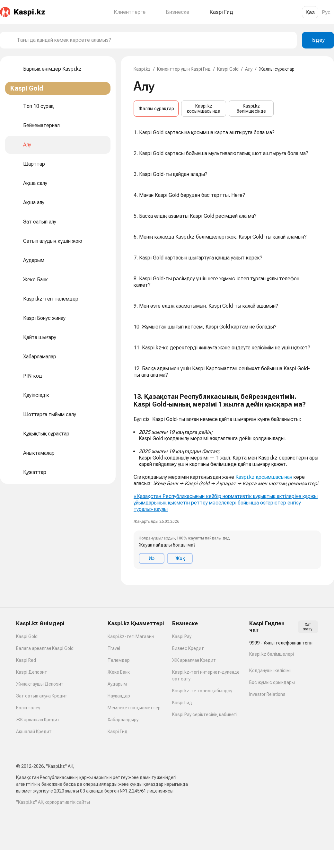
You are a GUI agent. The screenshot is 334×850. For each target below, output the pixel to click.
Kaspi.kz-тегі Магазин (131, 636)
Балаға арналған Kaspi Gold (45, 648)
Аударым (117, 684)
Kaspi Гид (117, 731)
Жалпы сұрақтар (156, 108)
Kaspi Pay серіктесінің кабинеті (204, 714)
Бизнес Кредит (188, 648)
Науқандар (119, 695)
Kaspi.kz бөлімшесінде (251, 108)
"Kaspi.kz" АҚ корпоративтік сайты (53, 802)
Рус (326, 12)
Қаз (310, 12)
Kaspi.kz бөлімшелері (271, 654)
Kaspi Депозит (31, 672)
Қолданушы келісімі (270, 670)
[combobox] (154, 40)
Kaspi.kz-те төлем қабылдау (202, 690)
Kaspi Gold (228, 69)
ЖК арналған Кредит (38, 719)
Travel (114, 648)
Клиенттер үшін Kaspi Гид (184, 69)
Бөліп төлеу (28, 707)
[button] (227, 480)
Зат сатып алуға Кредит (41, 695)
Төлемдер (119, 660)
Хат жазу (307, 626)
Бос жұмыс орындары (272, 682)
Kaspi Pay (181, 636)
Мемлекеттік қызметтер (134, 707)
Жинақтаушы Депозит (40, 684)
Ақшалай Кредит (34, 731)
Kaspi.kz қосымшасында (203, 108)
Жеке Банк (119, 672)
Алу (248, 69)
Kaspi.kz (142, 69)
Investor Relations (267, 694)
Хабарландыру (123, 719)
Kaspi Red (26, 660)
